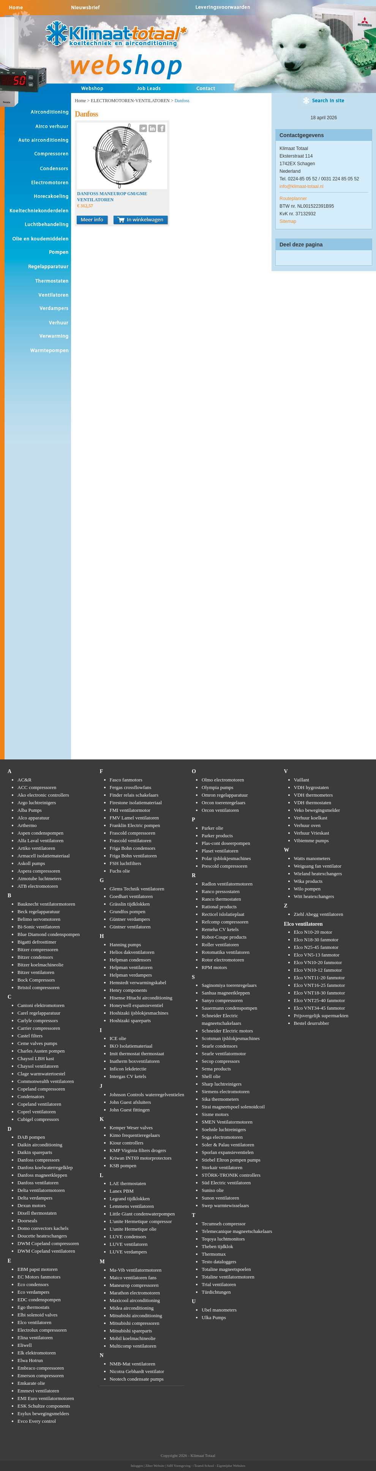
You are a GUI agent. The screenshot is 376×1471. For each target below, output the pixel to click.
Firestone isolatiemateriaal (136, 802)
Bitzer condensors (35, 957)
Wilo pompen (307, 889)
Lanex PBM (122, 1191)
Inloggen (137, 1466)
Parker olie (212, 828)
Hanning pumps (125, 944)
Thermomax (214, 1254)
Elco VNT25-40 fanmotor (319, 1000)
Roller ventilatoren (220, 944)
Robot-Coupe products (224, 937)
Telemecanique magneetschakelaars (237, 1231)
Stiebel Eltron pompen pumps (231, 1160)
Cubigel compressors (38, 1119)
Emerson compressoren (40, 1375)
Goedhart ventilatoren (131, 896)
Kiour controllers (127, 1143)
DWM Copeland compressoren (48, 1243)
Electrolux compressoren (42, 1330)
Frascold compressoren (132, 833)
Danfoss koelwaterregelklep (45, 1167)
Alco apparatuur (33, 818)
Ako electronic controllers (43, 795)
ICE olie (118, 1038)
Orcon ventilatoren (220, 810)
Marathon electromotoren (135, 1293)
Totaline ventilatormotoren (228, 1277)
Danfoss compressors (38, 1160)
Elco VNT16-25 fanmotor (319, 985)
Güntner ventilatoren (130, 927)
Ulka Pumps (214, 1317)
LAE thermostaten (128, 1183)
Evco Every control (36, 1421)
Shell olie (211, 1076)
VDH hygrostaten (311, 787)
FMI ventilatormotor (130, 810)
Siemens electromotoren (226, 1091)
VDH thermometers (313, 795)
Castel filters (30, 1036)
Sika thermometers (220, 1099)
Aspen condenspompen (40, 833)
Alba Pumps (29, 810)
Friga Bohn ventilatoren (133, 856)
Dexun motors (31, 1205)
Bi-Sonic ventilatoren (38, 927)
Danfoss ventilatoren (37, 1182)
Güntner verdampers (130, 919)
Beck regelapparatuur (38, 911)
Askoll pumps (31, 863)
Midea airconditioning (132, 1308)
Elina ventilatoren (35, 1337)
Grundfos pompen (127, 911)
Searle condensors (219, 1046)
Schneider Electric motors (227, 1031)
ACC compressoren (36, 787)
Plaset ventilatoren (220, 851)
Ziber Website (154, 1466)
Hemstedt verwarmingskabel (138, 982)
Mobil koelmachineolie (133, 1338)
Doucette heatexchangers (42, 1236)
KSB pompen (123, 1165)
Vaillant (301, 780)
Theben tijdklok (217, 1246)
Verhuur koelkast (310, 818)
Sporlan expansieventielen (228, 1152)
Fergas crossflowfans (131, 787)
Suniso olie (213, 1190)
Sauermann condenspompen (229, 1008)
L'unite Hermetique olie (133, 1229)
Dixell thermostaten (37, 1213)
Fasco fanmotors (126, 780)
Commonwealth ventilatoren (45, 1081)
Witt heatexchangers (314, 896)
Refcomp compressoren (225, 922)
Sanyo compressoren (222, 1000)
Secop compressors (221, 1061)
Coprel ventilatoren (36, 1111)
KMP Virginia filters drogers (138, 1150)
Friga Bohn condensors (133, 848)
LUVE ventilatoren (129, 1244)
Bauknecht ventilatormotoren (46, 904)
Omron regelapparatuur (225, 795)
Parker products (217, 835)
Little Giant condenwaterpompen (142, 1214)
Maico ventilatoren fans (133, 1277)
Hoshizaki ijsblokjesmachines (139, 1013)
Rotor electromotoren (223, 960)
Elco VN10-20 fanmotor (318, 962)
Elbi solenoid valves (37, 1315)
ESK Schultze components (43, 1406)
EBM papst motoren (37, 1269)
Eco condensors (33, 1284)
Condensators (30, 1096)
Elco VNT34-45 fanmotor (319, 1008)
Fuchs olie (120, 871)
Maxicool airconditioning (135, 1300)
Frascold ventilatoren (131, 840)
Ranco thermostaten (221, 899)
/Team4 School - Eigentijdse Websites (219, 1466)
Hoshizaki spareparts (130, 1020)
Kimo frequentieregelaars (135, 1135)
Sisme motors (215, 1114)
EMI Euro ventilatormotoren (45, 1398)
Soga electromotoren (222, 1137)
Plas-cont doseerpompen (226, 843)
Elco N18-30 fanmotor (316, 939)
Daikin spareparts (34, 1152)
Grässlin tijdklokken (130, 904)
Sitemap (288, 221)
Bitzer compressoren (37, 949)
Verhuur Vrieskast (311, 833)
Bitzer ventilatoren (35, 972)
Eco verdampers (33, 1292)
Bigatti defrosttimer (36, 942)
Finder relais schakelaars (134, 795)
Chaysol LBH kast (35, 1058)
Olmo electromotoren (223, 780)
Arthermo (27, 825)
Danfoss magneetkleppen (42, 1175)
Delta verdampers (34, 1198)
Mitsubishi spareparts (131, 1331)
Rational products (219, 906)
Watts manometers (312, 858)
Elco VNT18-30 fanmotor (319, 993)
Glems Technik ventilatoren (137, 889)
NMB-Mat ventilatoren (132, 1364)
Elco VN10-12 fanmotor (318, 970)
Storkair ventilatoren (222, 1167)
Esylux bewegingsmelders (43, 1413)
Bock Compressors (36, 980)
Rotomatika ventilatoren (226, 952)
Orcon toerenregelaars (223, 802)
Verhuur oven (307, 825)
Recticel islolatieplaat (223, 914)
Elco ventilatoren (34, 1322)
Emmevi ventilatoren (38, 1391)
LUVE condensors (128, 1236)
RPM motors (214, 967)
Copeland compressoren (41, 1089)
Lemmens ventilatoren (132, 1206)
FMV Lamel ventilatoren (134, 818)
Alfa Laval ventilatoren (40, 840)
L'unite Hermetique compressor (141, 1221)
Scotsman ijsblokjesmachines (231, 1038)
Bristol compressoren (38, 987)
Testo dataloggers (219, 1261)
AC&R (24, 780)
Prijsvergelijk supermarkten (321, 1015)
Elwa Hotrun (30, 1360)
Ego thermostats (33, 1307)
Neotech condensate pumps (137, 1379)
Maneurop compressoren (134, 1285)
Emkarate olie (31, 1383)
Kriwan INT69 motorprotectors (141, 1158)
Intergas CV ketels (128, 1076)
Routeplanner (293, 198)
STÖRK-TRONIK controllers (231, 1175)
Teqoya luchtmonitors (223, 1239)
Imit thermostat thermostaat (137, 1053)
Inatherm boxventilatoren (135, 1061)
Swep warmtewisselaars (225, 1205)
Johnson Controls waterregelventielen (147, 1094)
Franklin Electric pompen (135, 825)
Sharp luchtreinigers (222, 1084)
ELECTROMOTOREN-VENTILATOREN (130, 100)
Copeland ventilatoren (39, 1104)
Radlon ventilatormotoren (227, 884)
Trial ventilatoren (219, 1284)
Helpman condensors (130, 960)
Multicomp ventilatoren (133, 1346)
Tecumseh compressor (224, 1223)
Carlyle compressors (37, 1020)
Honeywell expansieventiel (136, 1005)
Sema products (216, 1069)
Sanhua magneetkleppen (226, 993)
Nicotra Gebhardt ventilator (137, 1371)
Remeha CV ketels (220, 929)
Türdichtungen (216, 1292)
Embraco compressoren (40, 1368)
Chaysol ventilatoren (37, 1066)
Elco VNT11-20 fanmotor (319, 977)
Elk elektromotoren (36, 1353)
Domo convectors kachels (42, 1228)
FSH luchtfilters (125, 863)
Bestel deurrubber (311, 1023)
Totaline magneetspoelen (226, 1269)
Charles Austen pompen (41, 1051)
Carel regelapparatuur (38, 1013)
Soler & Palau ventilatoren (228, 1144)
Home (80, 100)
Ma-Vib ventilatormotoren (136, 1270)
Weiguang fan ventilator (317, 866)
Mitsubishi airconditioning (136, 1315)
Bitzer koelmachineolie (40, 965)
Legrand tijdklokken (130, 1198)
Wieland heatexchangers (318, 873)
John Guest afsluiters (130, 1102)
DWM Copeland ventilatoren (46, 1251)
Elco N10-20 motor (313, 932)
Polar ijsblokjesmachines (226, 858)
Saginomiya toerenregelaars (229, 985)
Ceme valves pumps (37, 1043)
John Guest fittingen (130, 1110)
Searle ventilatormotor (224, 1053)
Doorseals (27, 1220)
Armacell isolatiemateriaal (43, 856)
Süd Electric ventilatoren (226, 1182)
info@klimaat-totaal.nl (302, 186)
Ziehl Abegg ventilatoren (318, 914)
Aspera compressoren (38, 871)
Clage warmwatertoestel (41, 1073)
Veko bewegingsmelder (317, 810)
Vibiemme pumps (311, 840)
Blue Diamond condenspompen (48, 934)
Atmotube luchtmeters (39, 878)
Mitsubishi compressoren (135, 1323)
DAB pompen (31, 1137)
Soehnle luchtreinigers (224, 1129)
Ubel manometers (219, 1310)
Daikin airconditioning (39, 1144)
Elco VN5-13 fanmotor (317, 955)
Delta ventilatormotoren (41, 1190)
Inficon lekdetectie (128, 1069)
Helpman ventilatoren (131, 967)
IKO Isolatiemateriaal (131, 1046)
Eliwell (24, 1345)
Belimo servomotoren (38, 919)
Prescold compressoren (224, 866)
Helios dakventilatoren (132, 952)
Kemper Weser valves (131, 1127)
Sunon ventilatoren (220, 1198)
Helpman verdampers (131, 975)
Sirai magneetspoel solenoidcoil (233, 1107)
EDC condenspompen (39, 1299)
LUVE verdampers (128, 1252)
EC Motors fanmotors (38, 1277)
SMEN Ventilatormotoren (227, 1122)
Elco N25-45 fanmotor (316, 947)
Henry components (128, 990)
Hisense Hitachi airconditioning (141, 998)
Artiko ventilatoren (36, 848)
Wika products (308, 881)
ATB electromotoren (37, 886)
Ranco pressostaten (221, 891)
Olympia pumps (217, 787)
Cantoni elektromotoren (41, 1005)
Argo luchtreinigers (36, 802)
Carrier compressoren (38, 1028)
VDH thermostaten (313, 802)
